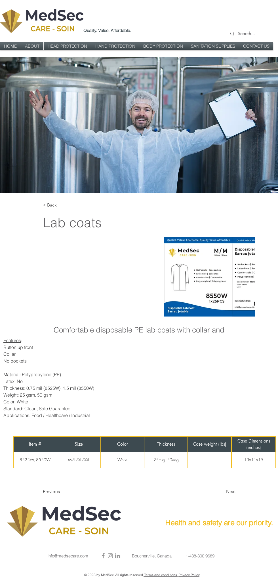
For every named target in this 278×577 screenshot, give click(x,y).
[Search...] (252, 34)
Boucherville (143, 556)
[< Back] (61, 205)
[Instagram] (110, 555)
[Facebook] (103, 555)
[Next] (216, 491)
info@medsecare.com (68, 556)
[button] (67, 46)
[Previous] (66, 491)
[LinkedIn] (117, 555)
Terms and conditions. (161, 575)
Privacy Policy (188, 575)
